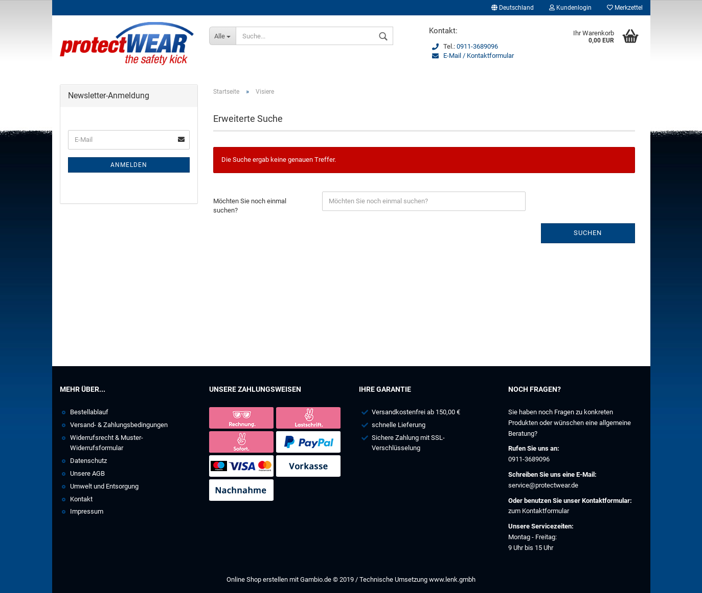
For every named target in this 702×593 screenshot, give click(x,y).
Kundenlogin (570, 7)
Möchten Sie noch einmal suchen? (249, 206)
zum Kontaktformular (538, 511)
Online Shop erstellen (257, 579)
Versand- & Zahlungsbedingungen (119, 425)
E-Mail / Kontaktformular (478, 55)
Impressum (86, 511)
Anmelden (128, 164)
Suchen (588, 233)
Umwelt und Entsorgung (104, 486)
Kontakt (81, 499)
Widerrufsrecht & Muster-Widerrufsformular (106, 443)
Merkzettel (625, 7)
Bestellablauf (89, 412)
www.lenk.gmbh (452, 579)
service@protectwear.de (543, 485)
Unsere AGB (87, 473)
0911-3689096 (477, 46)
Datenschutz (88, 460)
